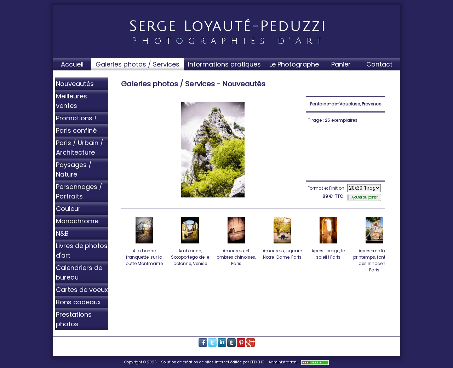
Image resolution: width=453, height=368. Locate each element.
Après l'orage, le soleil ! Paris (328, 237)
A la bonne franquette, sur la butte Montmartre (144, 240)
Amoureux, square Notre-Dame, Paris (282, 237)
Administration (283, 362)
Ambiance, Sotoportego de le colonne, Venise (190, 240)
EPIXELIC (257, 362)
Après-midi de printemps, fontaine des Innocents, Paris (374, 243)
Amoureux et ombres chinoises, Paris (236, 240)
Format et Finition (326, 188)
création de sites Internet (206, 362)
